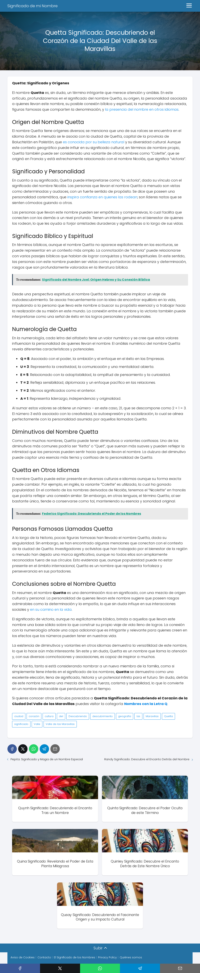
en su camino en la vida (51, 609)
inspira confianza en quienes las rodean (102, 197)
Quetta (168, 716)
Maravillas (152, 716)
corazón (34, 716)
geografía (124, 716)
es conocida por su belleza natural (93, 142)
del (61, 716)
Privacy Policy (107, 959)
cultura (49, 716)
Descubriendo (78, 716)
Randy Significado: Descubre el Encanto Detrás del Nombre (146, 759)
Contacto (44, 959)
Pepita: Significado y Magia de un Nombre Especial (47, 759)
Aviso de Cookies (23, 959)
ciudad (18, 716)
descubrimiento (102, 716)
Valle (37, 724)
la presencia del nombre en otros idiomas (142, 109)
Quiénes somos (131, 959)
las (138, 716)
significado (21, 724)
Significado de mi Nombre (32, 6)
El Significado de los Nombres (74, 959)
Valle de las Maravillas (60, 724)
